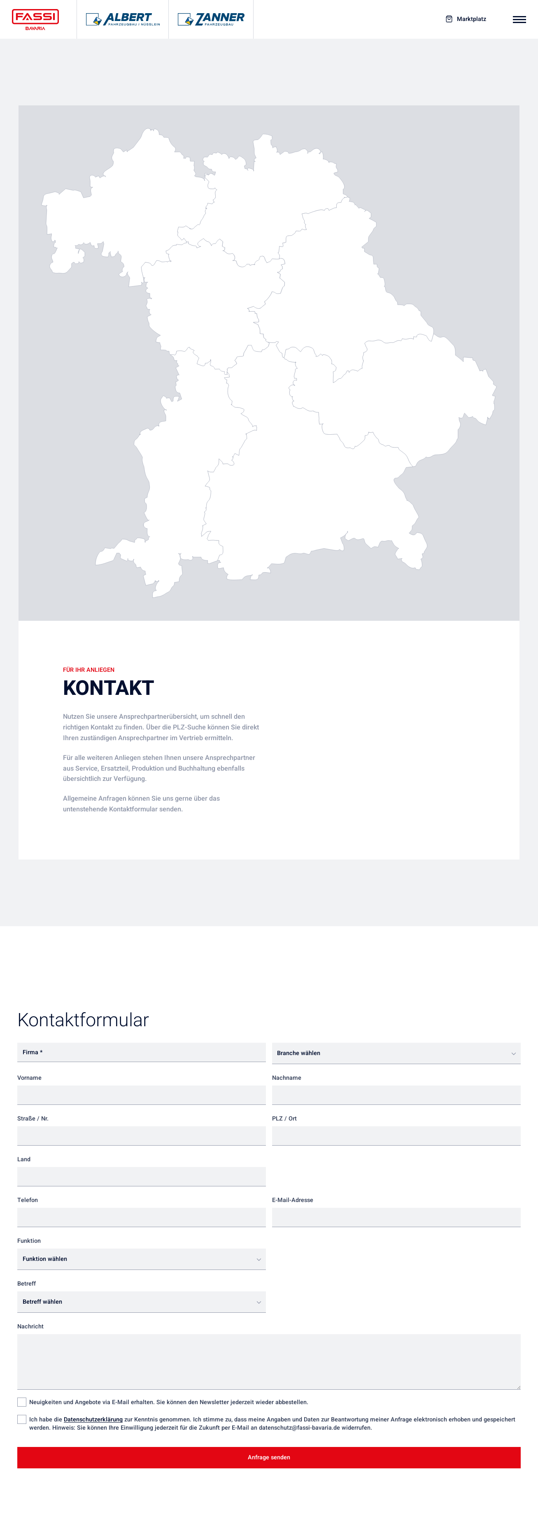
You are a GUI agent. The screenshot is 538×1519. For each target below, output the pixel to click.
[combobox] (396, 1053)
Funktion (29, 1241)
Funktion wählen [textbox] (45, 1259)
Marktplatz (471, 19)
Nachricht (30, 1326)
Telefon (27, 1200)
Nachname (286, 1078)
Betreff (26, 1283)
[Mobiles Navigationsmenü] (519, 19)
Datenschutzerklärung (93, 1419)
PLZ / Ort (284, 1118)
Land (23, 1159)
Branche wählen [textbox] (298, 1053)
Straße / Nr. (33, 1118)
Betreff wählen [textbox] (42, 1302)
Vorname (29, 1078)
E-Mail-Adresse (292, 1200)
